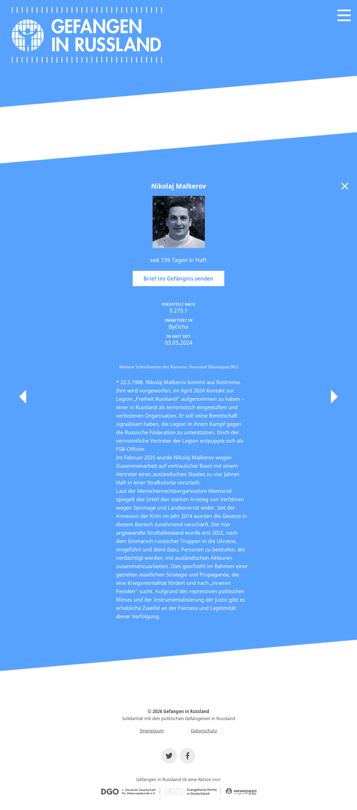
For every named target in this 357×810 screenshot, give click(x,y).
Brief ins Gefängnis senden (178, 278)
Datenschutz (204, 730)
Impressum (152, 730)
